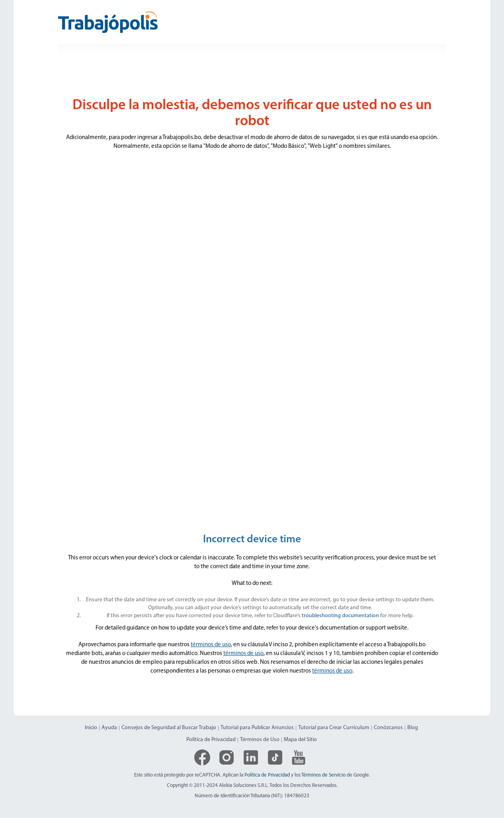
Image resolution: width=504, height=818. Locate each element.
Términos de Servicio (323, 775)
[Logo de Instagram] (226, 757)
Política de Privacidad (211, 740)
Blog (412, 728)
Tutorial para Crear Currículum (333, 728)
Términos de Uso (259, 740)
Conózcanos (388, 728)
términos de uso (211, 645)
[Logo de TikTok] (275, 757)
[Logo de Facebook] (202, 757)
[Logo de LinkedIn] (250, 757)
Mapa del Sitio (300, 740)
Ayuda (109, 728)
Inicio (91, 728)
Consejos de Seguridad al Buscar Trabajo (168, 728)
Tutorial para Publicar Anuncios (257, 728)
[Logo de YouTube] (298, 757)
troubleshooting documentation (340, 616)
